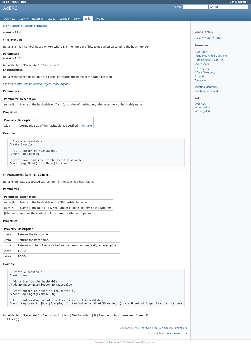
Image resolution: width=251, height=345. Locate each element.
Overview (9, 18)
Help (23, 1)
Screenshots (202, 64)
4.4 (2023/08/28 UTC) (209, 38)
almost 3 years (160, 327)
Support (199, 76)
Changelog (203, 68)
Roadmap (38, 18)
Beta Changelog (206, 72)
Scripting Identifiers (206, 87)
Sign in (233, 1)
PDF (169, 333)
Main (6, 25)
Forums (99, 18)
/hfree (47, 84)
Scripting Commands (207, 91)
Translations (202, 80)
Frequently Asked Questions (211, 55)
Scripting (17, 25)
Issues (51, 18)
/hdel (56, 84)
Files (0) (12, 319)
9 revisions (181, 327)
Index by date (203, 111)
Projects (15, 1)
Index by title (202, 107)
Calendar (64, 18)
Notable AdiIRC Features (209, 60)
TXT (185, 333)
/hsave (18, 84)
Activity (23, 18)
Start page (201, 104)
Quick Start (201, 52)
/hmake (37, 84)
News (77, 18)
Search (176, 7)
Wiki (88, 18)
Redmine (114, 342)
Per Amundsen (142, 327)
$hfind (64, 84)
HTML (177, 333)
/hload (28, 84)
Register (242, 1)
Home (5, 1)
